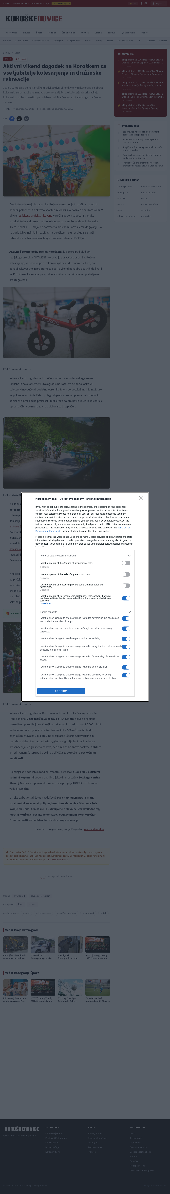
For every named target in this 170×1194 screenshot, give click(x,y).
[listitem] (85, 555)
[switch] (126, 563)
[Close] (142, 499)
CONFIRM (61, 691)
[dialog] (85, 597)
